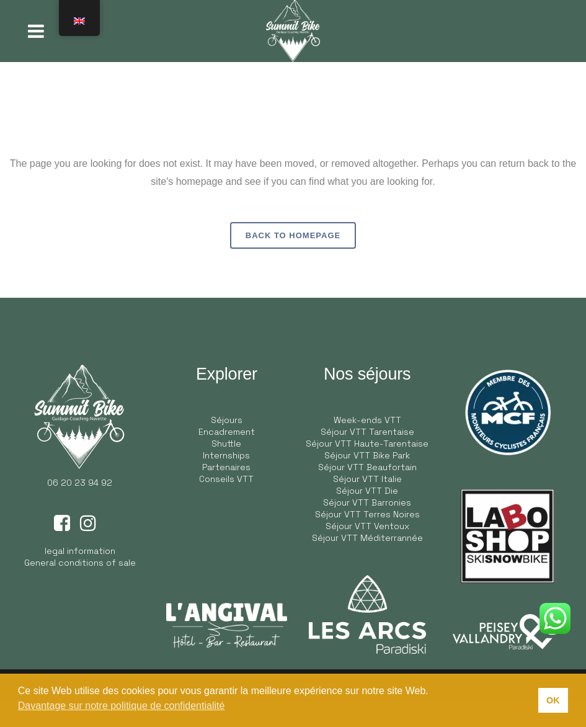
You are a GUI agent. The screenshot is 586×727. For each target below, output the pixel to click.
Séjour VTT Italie (367, 478)
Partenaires (226, 467)
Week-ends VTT (367, 420)
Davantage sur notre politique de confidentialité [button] (121, 705)
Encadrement (226, 431)
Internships (226, 455)
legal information (80, 550)
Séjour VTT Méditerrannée (367, 537)
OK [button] (553, 700)
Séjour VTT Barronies (367, 502)
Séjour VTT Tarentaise (367, 431)
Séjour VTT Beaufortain (367, 467)
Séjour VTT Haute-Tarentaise (367, 443)
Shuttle (226, 443)
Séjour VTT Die (367, 490)
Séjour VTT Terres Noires (367, 514)
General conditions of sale (80, 562)
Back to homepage (293, 235)
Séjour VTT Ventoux (367, 526)
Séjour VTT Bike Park (367, 455)
